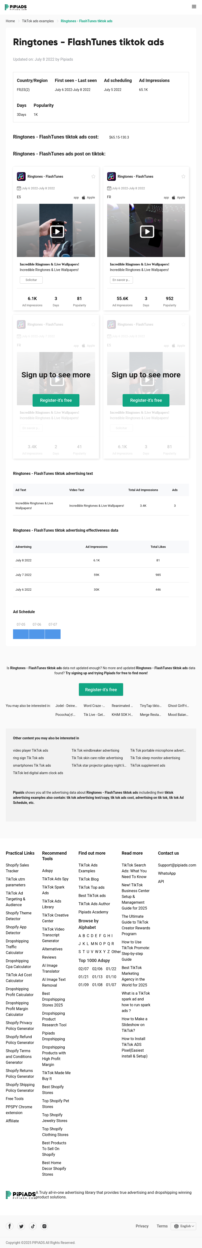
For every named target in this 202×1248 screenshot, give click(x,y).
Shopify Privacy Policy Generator (20, 1025)
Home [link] (11, 21)
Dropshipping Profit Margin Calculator (17, 1009)
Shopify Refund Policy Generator (20, 1040)
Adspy (47, 870)
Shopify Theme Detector (18, 916)
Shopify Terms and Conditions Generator (19, 1057)
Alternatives (52, 949)
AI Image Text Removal (54, 982)
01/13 (96, 977)
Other (111, 951)
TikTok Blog (88, 879)
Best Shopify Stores (53, 1090)
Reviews (49, 957)
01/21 (82, 977)
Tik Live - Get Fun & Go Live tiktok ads (98, 715)
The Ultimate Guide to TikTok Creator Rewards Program (136, 925)
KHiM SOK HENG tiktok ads (126, 715)
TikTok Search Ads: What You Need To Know (134, 871)
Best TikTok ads (92, 895)
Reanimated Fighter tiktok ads (126, 706)
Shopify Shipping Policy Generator (20, 1087)
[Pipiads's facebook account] (10, 1226)
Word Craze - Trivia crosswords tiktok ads (98, 706)
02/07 (82, 969)
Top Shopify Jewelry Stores (55, 1118)
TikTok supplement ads (147, 765)
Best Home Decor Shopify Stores (54, 1168)
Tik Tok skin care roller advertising (97, 758)
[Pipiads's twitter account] (21, 1226)
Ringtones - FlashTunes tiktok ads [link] (86, 21)
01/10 (110, 977)
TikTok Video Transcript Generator (53, 935)
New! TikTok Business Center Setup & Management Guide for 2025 (136, 896)
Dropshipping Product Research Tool (54, 1019)
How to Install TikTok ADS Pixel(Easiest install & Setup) (134, 1047)
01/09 (82, 985)
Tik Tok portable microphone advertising (159, 750)
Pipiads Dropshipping (53, 1036)
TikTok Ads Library (51, 904)
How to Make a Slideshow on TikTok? (134, 1025)
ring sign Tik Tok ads (28, 758)
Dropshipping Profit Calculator (20, 992)
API (161, 881)
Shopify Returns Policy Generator (20, 1073)
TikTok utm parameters (15, 882)
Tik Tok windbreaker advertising (95, 750)
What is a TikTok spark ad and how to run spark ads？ (136, 1002)
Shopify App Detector (16, 930)
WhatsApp (167, 873)
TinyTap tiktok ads (153, 706)
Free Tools (15, 1098)
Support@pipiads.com (177, 865)
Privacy (142, 1226)
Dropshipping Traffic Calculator (17, 947)
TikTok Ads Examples (88, 868)
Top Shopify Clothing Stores (55, 1132)
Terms (162, 1226)
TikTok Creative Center (55, 918)
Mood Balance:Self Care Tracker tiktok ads (182, 715)
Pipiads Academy (93, 912)
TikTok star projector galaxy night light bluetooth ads (101, 765)
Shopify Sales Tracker (17, 868)
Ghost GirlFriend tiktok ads (182, 706)
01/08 (96, 985)
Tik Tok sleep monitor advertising (155, 758)
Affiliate (12, 1121)
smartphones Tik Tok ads (32, 765)
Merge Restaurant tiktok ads (154, 715)
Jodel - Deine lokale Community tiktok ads (70, 706)
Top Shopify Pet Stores (55, 1104)
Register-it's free (56, 400)
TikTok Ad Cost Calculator (19, 978)
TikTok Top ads (91, 887)
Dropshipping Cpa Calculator (18, 964)
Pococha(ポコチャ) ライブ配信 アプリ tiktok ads (70, 715)
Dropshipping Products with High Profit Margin (54, 1056)
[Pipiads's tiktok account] (33, 1226)
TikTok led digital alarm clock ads (38, 773)
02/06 (96, 969)
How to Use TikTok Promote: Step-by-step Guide (136, 951)
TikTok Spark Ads (53, 890)
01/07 (110, 985)
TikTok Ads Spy (55, 879)
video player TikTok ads (30, 750)
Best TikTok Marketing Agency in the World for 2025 (134, 976)
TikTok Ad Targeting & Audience (15, 899)
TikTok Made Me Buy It (56, 1076)
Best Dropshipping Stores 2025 (53, 999)
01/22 (110, 969)
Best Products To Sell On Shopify (54, 1149)
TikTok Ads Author (94, 904)
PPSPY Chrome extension (19, 1110)
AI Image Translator (51, 968)
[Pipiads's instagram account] (44, 1226)
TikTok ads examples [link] (38, 21)
